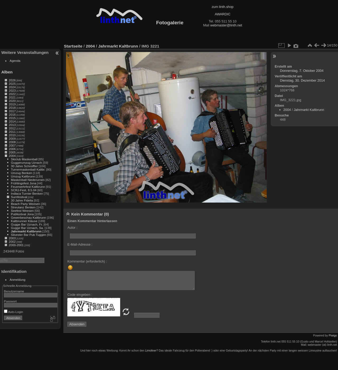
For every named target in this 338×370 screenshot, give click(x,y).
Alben (7, 72)
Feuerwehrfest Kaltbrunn (28, 186)
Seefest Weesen (22, 210)
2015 (12, 118)
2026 (12, 80)
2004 (12, 155)
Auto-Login (13, 311)
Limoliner (150, 350)
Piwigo (333, 335)
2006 (12, 149)
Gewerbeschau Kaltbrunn (28, 217)
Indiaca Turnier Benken (27, 193)
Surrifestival (19, 197)
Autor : (72, 228)
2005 (12, 152)
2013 (12, 125)
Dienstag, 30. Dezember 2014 (302, 80)
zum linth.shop (223, 7)
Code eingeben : (79, 295)
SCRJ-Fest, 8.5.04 (23, 190)
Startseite (73, 46)
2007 (12, 145)
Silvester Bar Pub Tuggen (28, 234)
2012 (12, 128)
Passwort (10, 301)
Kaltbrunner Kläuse (24, 221)
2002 (12, 241)
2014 (12, 121)
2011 (12, 131)
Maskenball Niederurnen (28, 179)
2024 (12, 87)
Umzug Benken (21, 173)
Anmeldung (18, 279)
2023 (12, 90)
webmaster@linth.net (226, 25)
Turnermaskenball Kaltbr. (28, 169)
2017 (12, 111)
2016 (12, 114)
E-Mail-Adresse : (79, 244)
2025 (12, 83)
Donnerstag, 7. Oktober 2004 (301, 71)
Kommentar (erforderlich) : (87, 261)
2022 (12, 94)
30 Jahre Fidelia (22, 200)
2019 (12, 104)
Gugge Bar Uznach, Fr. (27, 224)
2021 (12, 97)
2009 (12, 138)
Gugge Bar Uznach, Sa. (27, 228)
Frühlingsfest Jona (23, 183)
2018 (12, 107)
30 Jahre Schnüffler (24, 166)
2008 (12, 142)
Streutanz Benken (23, 207)
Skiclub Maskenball (24, 159)
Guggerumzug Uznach (26, 162)
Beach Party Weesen (25, 203)
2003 (12, 238)
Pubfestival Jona (22, 214)
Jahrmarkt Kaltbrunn (26, 231)
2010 (12, 135)
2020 (12, 100)
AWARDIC (222, 14)
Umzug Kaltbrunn (23, 176)
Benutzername (14, 291)
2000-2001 (16, 245)
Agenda (15, 60)
